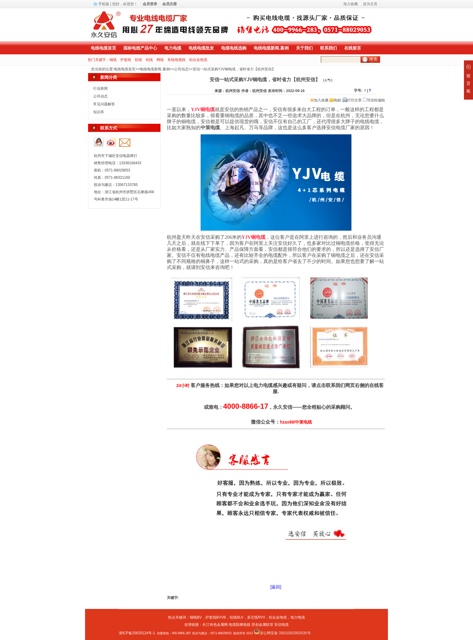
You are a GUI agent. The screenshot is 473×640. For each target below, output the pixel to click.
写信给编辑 (374, 100)
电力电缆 (172, 48)
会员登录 (150, 4)
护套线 (125, 60)
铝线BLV (236, 617)
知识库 (98, 112)
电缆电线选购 (233, 48)
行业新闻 (100, 88)
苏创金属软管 (262, 624)
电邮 (335, 100)
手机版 (103, 4)
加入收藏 (319, 100)
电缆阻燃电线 (239, 624)
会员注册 (169, 4)
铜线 (113, 60)
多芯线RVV (256, 617)
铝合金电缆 (198, 60)
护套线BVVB (215, 617)
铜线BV (196, 617)
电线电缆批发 (201, 48)
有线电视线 (176, 60)
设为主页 (370, 4)
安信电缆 (281, 624)
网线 (160, 60)
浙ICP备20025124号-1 (137, 633)
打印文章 (352, 100)
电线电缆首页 (103, 48)
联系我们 (328, 48)
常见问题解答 (104, 104)
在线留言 (352, 48)
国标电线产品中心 (140, 48)
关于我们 (304, 48)
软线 (138, 60)
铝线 (149, 60)
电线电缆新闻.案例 (271, 48)
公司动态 (181, 69)
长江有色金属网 (215, 624)
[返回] (276, 586)
